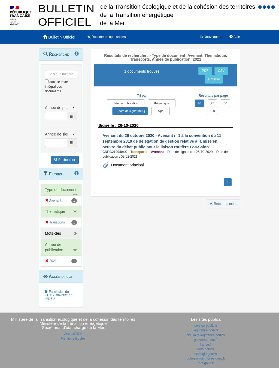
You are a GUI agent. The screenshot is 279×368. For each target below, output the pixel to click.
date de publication (125, 103)
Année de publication (54, 247)
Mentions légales (73, 338)
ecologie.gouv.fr (206, 354)
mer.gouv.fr (206, 363)
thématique (161, 103)
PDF (205, 71)
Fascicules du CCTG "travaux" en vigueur (58, 295)
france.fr (206, 344)
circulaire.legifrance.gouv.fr (205, 335)
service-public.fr (205, 326)
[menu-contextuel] (46, 81)
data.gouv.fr (205, 349)
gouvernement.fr (206, 340)
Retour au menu (223, 204)
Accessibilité (73, 334)
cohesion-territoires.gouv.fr (206, 358)
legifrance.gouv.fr (205, 330)
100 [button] (212, 111)
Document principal (127, 165)
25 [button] (212, 103)
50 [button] (225, 103)
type (160, 111)
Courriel (214, 79)
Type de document (60, 189)
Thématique (55, 211)
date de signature (130, 111)
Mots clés (53, 233)
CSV (221, 71)
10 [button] (199, 103)
